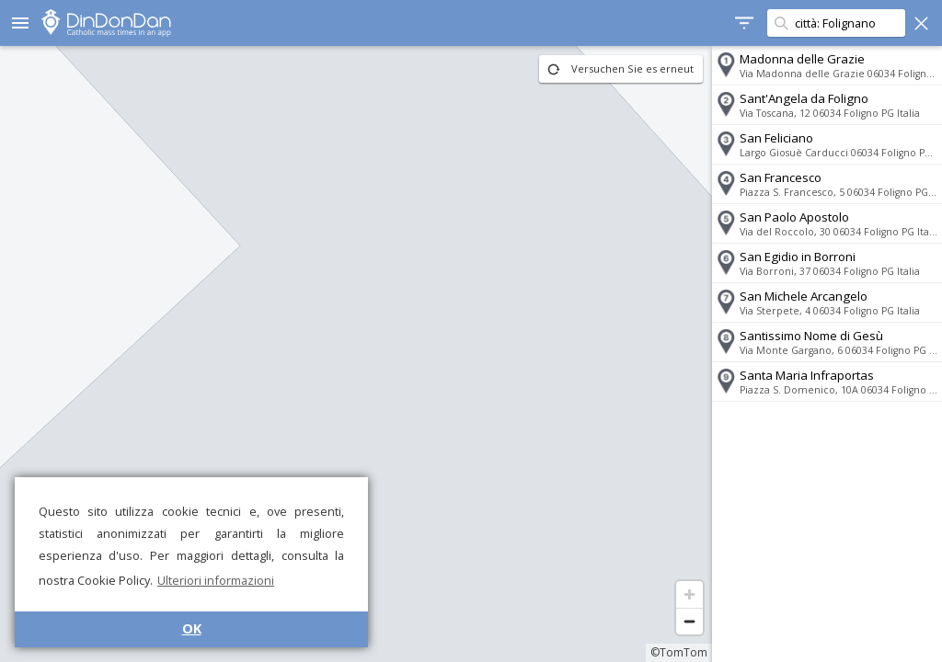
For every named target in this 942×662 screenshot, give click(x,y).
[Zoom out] (689, 621)
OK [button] (191, 628)
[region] (356, 354)
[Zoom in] (689, 594)
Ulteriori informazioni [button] (215, 580)
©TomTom (678, 652)
